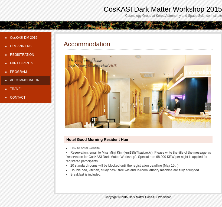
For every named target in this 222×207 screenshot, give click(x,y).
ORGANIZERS (20, 46)
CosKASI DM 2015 (23, 38)
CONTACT (17, 97)
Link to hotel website (85, 148)
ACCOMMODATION (24, 80)
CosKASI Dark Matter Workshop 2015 (163, 9)
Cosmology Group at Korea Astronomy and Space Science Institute (173, 16)
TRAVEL (16, 89)
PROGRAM (18, 72)
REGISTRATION (22, 55)
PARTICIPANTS (21, 63)
